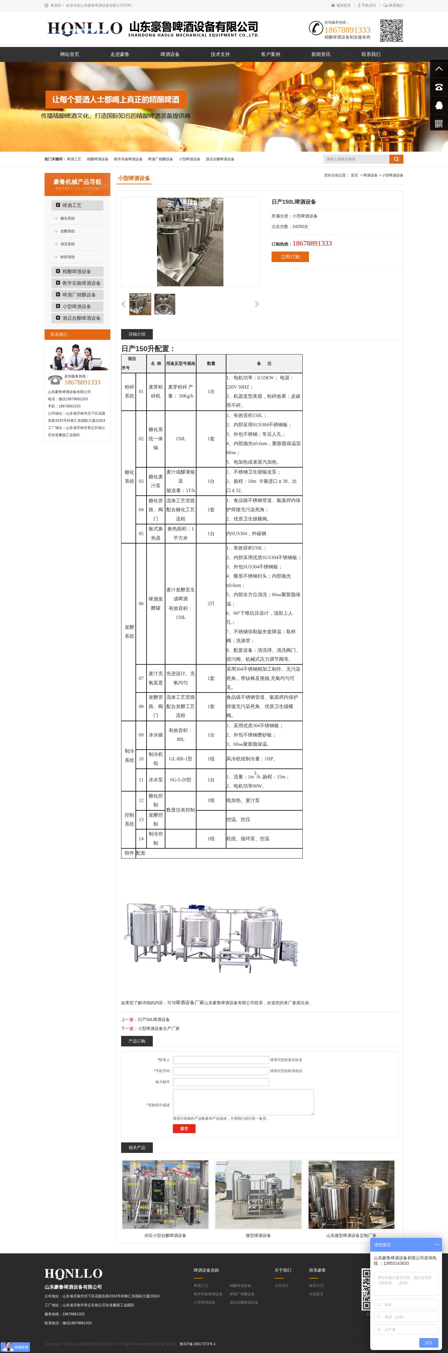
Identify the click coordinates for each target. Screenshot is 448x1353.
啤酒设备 (170, 54)
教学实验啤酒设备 (128, 159)
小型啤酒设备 (189, 159)
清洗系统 (67, 244)
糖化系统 (67, 218)
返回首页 (341, 5)
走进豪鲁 (119, 54)
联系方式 (316, 1286)
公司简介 (282, 1286)
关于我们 (283, 1270)
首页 (354, 175)
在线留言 (316, 1294)
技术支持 (220, 54)
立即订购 (290, 256)
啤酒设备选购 (206, 1270)
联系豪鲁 (317, 1270)
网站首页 (69, 54)
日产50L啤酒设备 (154, 1019)
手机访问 (367, 5)
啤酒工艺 (74, 159)
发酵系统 (67, 231)
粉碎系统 (67, 257)
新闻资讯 (320, 54)
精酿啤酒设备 (98, 159)
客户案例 (270, 54)
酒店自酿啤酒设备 (220, 159)
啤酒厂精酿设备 (160, 159)
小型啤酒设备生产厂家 (159, 1028)
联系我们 (393, 5)
